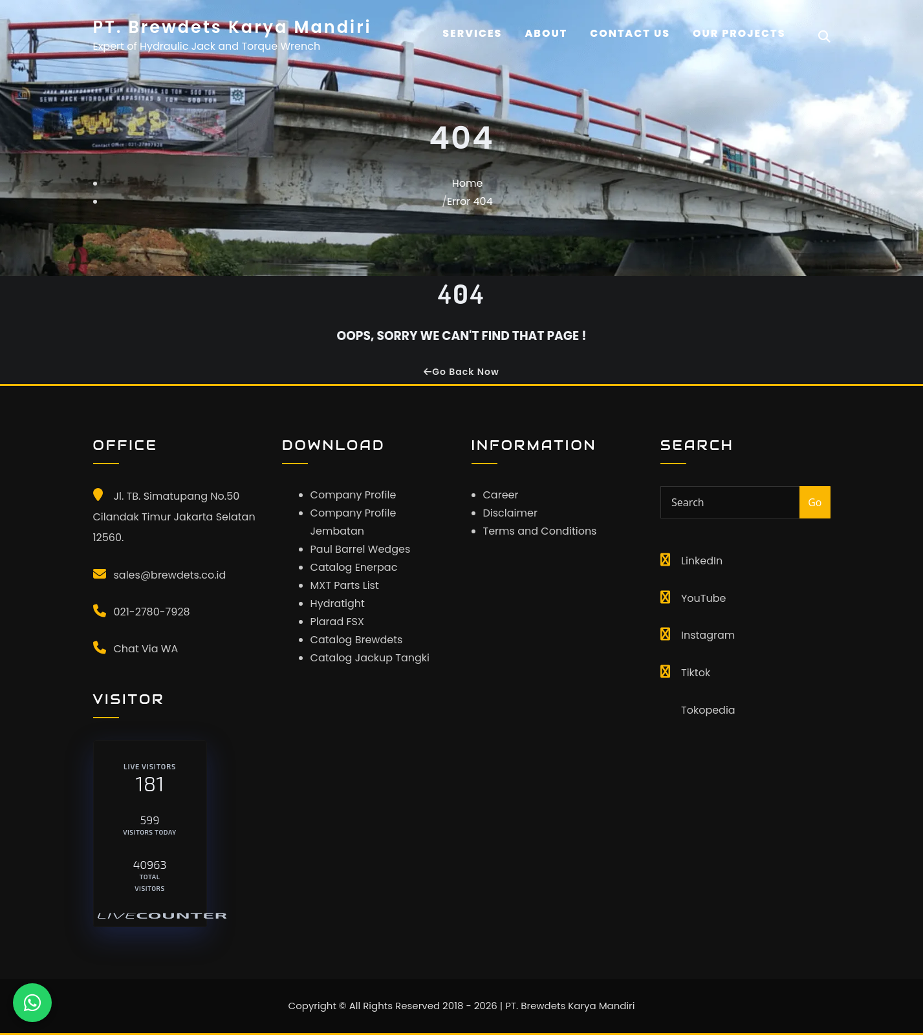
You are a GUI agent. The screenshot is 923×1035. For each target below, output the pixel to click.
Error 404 (470, 201)
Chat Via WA (146, 648)
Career (501, 494)
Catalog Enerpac (354, 567)
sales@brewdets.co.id (170, 575)
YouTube (703, 598)
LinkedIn (701, 560)
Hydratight (337, 603)
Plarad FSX (337, 621)
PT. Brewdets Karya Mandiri (232, 27)
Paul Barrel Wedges (360, 549)
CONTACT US (630, 33)
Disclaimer (510, 513)
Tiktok (695, 672)
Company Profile (353, 494)
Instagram (708, 635)
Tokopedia (708, 710)
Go (814, 502)
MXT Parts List (344, 585)
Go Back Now (461, 371)
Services (472, 33)
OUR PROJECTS (739, 33)
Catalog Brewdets (356, 639)
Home (467, 183)
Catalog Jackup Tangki (369, 657)
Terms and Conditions (540, 531)
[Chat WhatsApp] (32, 1002)
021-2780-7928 (152, 611)
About (546, 33)
